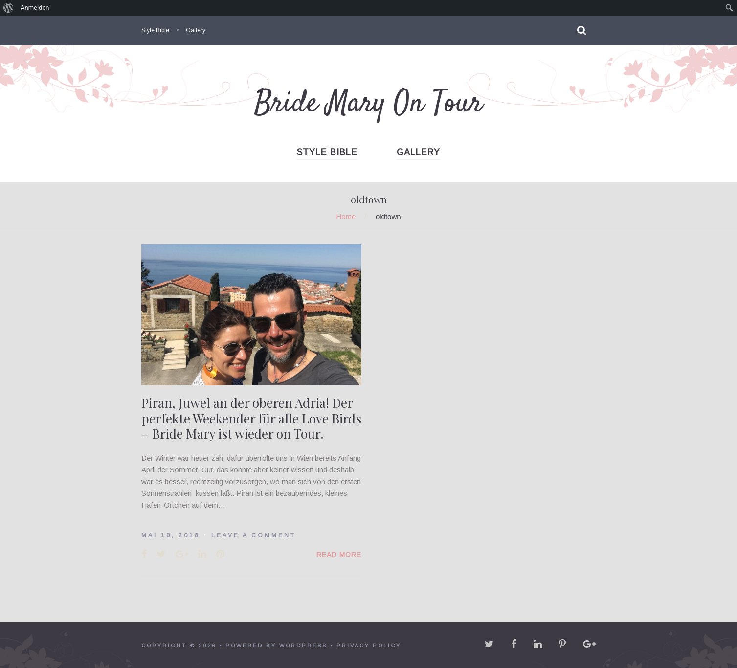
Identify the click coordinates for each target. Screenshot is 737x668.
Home (346, 216)
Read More (338, 554)
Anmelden (35, 7)
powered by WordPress (276, 645)
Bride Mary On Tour (368, 104)
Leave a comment (253, 535)
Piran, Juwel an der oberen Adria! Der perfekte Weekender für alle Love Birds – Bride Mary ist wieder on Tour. (251, 418)
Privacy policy (368, 645)
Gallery (195, 30)
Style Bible (155, 30)
